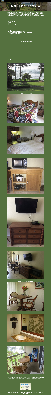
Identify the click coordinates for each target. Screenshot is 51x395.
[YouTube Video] (25, 50)
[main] (25, 6)
